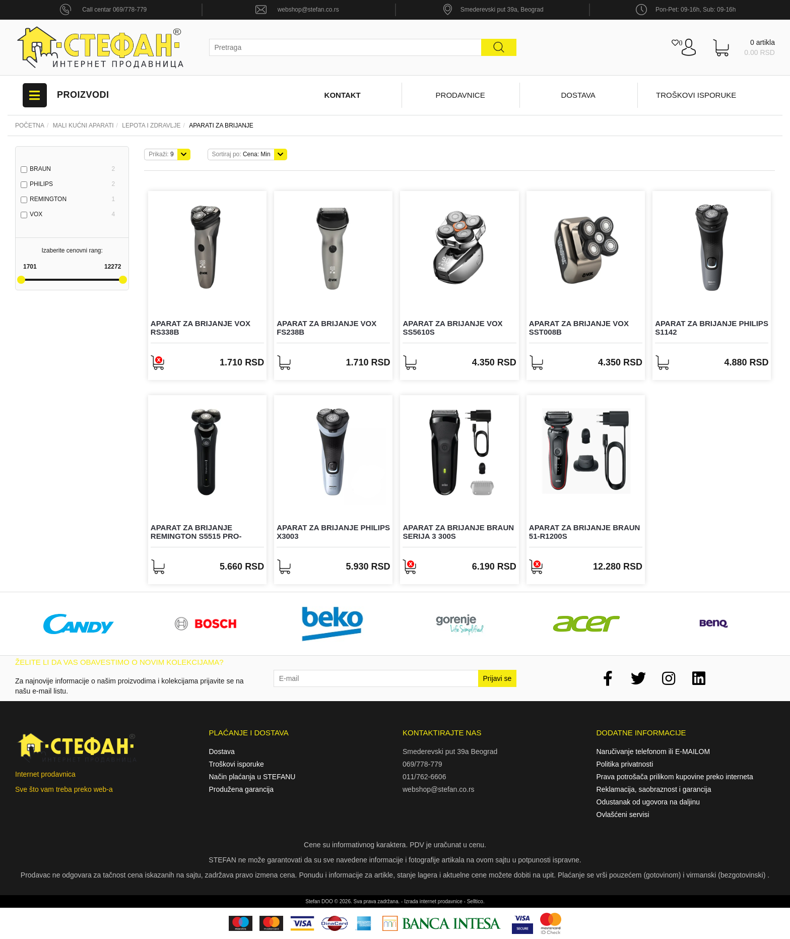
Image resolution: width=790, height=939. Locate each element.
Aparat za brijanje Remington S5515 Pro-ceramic (196, 535)
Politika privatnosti (625, 764)
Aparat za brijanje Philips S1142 (711, 327)
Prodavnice (460, 95)
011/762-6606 (424, 777)
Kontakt (342, 95)
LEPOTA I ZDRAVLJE (151, 125)
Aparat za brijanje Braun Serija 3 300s (458, 531)
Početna (29, 125)
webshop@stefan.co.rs (308, 9)
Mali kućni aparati (83, 125)
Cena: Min (241, 154)
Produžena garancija (241, 789)
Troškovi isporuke (696, 95)
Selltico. (476, 901)
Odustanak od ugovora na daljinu (648, 802)
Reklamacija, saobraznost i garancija (654, 789)
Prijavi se (497, 678)
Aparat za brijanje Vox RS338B (200, 327)
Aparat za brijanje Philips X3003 (333, 531)
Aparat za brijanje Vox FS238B (326, 327)
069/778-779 (422, 764)
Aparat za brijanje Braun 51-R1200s (584, 531)
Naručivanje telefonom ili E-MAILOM (653, 751)
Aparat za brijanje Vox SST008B (579, 327)
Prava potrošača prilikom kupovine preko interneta (675, 777)
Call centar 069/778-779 (114, 9)
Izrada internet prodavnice (433, 901)
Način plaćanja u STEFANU (252, 777)
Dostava (578, 95)
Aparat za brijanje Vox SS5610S (452, 327)
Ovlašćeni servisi (623, 814)
